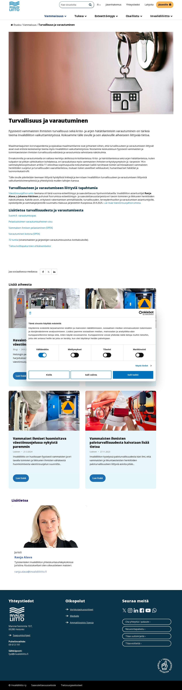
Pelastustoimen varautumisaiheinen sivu (30, 221)
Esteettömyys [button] (105, 16)
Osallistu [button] (133, 16)
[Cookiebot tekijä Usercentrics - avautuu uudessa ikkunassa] (141, 313)
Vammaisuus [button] (54, 16)
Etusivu (17, 24)
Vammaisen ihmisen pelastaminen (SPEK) (31, 227)
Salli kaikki (133, 375)
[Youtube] (148, 610)
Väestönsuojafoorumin (21, 193)
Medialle (74, 616)
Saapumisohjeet (21, 635)
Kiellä (49, 375)
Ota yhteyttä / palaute (137, 621)
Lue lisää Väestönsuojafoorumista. (122, 202)
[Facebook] (142, 610)
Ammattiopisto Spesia (82, 622)
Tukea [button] (79, 16)
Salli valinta (91, 375)
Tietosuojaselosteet (71, 685)
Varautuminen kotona (21, 233)
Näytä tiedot (141, 365)
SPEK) (37, 233)
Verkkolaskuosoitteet (81, 609)
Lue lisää (21, 375)
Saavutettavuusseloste (43, 685)
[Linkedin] (136, 610)
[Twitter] (124, 610)
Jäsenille (163, 4)
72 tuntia (13, 239)
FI (100, 4)
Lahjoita (149, 4)
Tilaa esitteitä (132, 643)
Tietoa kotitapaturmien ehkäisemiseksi (30, 246)
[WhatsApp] (154, 610)
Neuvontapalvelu (134, 629)
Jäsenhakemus (113, 4)
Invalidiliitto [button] (160, 16)
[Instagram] (130, 610)
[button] (43, 271)
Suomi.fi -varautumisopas (22, 215)
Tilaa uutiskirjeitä (134, 636)
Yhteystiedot (133, 4)
